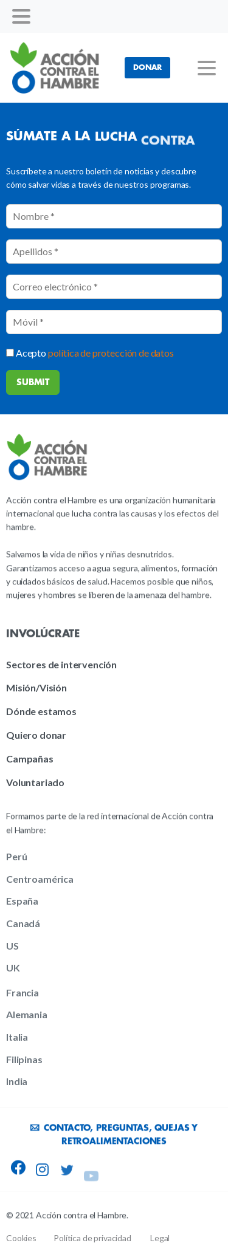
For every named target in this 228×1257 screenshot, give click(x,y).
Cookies (21, 1238)
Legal (160, 1238)
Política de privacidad (92, 1238)
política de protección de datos (111, 352)
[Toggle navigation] (21, 16)
